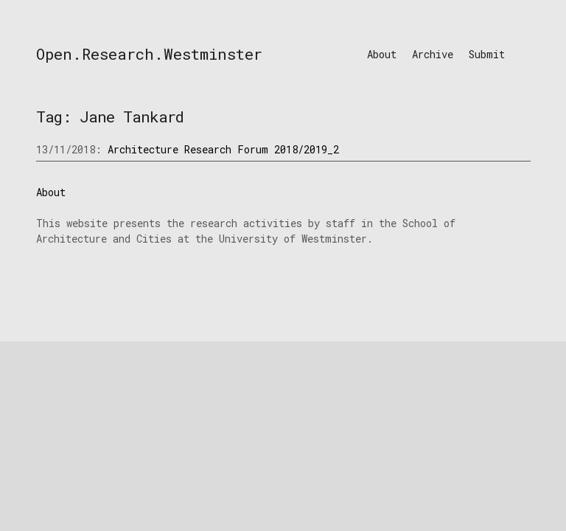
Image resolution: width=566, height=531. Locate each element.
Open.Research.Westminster (149, 54)
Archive (432, 54)
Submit (487, 54)
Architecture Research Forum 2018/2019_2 (223, 149)
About (381, 54)
